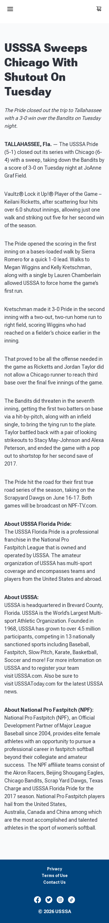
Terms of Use (55, 876)
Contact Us (54, 882)
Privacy (54, 869)
